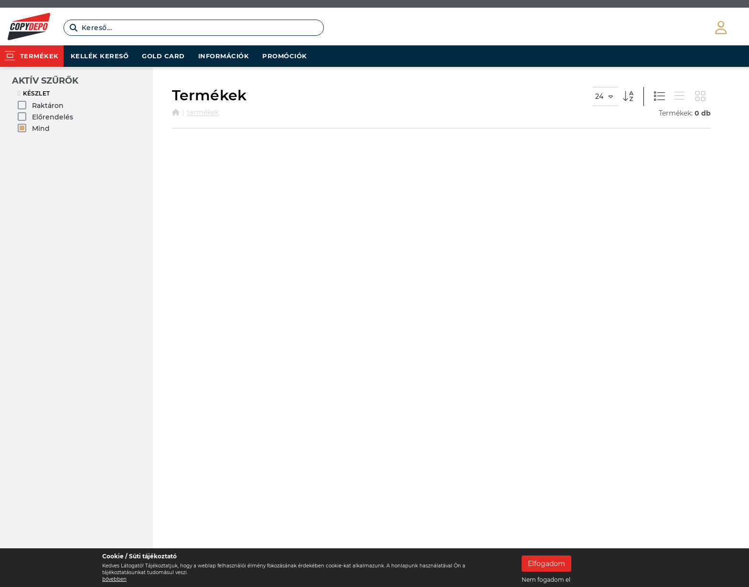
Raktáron (41, 105)
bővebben (114, 579)
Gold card (163, 56)
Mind (34, 128)
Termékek (203, 112)
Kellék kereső (100, 56)
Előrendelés (45, 116)
